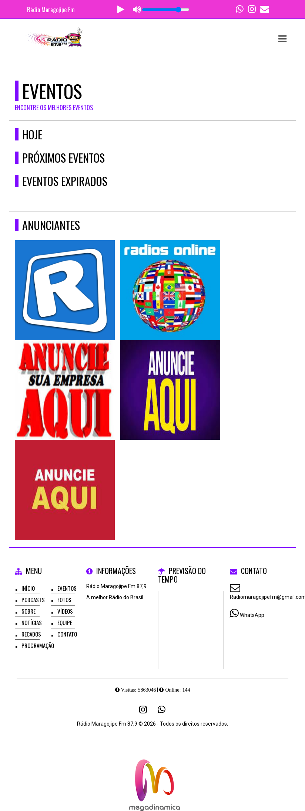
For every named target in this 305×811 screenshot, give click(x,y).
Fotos (64, 599)
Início (28, 588)
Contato (67, 634)
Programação (37, 645)
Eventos (67, 588)
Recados (31, 634)
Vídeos (65, 611)
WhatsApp (252, 615)
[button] (282, 38)
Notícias (31, 622)
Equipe (64, 622)
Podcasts (33, 599)
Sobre (28, 611)
